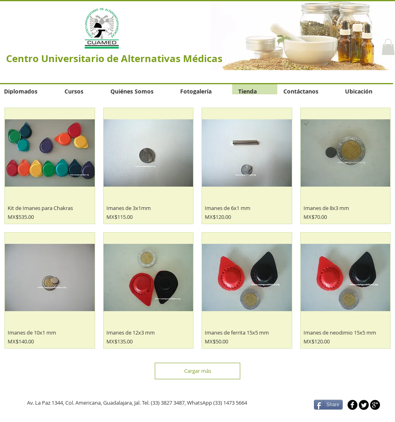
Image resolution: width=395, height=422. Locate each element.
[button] (388, 47)
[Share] (328, 405)
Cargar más (197, 370)
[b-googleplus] (375, 405)
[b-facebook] (352, 405)
